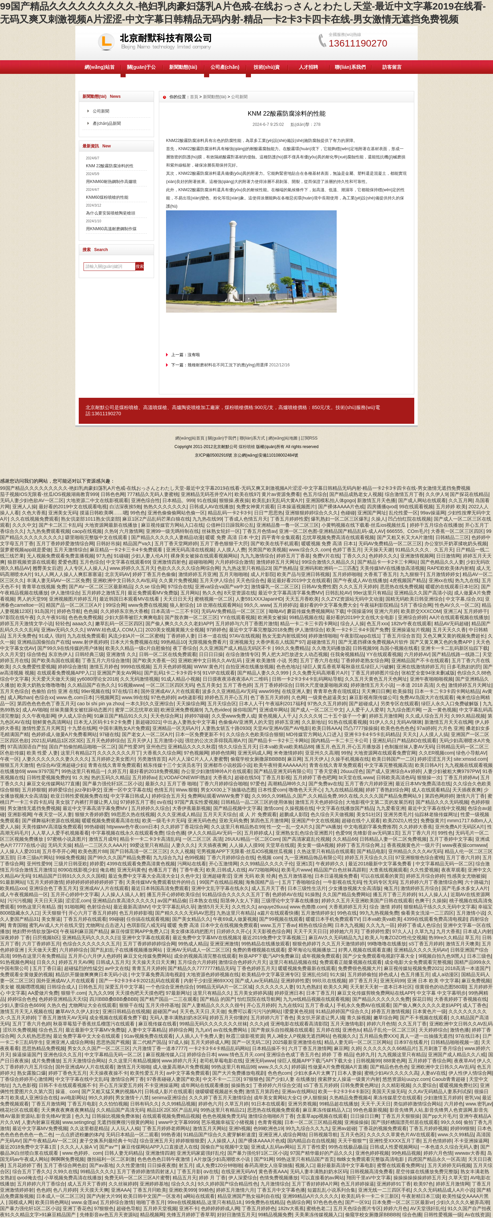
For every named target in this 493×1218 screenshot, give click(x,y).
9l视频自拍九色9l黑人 (441, 956)
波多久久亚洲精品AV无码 (229, 691)
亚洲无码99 (392, 980)
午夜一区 (9, 759)
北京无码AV (117, 574)
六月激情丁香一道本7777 (159, 1048)
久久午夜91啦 (51, 617)
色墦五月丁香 (162, 870)
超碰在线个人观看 (361, 820)
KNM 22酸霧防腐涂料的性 (110, 165)
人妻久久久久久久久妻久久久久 (55, 759)
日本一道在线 (212, 636)
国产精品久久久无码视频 (442, 802)
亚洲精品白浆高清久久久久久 (123, 900)
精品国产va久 (137, 543)
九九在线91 (290, 1005)
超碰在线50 (247, 777)
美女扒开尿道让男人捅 (320, 1017)
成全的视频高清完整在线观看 (205, 956)
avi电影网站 (73, 1097)
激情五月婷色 (103, 666)
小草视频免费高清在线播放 (73, 1177)
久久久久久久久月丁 (118, 753)
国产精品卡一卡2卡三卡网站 (387, 562)
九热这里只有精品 (235, 913)
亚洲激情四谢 (160, 1153)
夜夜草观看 (453, 870)
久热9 (110, 531)
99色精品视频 (406, 1153)
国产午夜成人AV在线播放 (360, 580)
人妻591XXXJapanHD (259, 599)
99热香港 (171, 1134)
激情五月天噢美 (462, 943)
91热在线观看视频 (347, 722)
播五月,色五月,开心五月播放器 (349, 746)
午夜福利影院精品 (379, 605)
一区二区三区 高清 (202, 839)
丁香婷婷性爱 (375, 931)
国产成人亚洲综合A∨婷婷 (393, 771)
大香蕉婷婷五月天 (348, 906)
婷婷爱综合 (60, 790)
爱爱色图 (67, 562)
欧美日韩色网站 (52, 1202)
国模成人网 (21, 1202)
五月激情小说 (168, 740)
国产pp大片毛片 (439, 1116)
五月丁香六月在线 (319, 660)
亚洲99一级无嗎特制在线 (172, 531)
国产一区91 (357, 1202)
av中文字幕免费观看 (188, 1073)
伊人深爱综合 (242, 1177)
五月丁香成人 (319, 1005)
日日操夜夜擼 (161, 1165)
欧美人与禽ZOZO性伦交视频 (395, 937)
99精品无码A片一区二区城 (225, 987)
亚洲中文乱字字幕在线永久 (220, 888)
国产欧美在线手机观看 (275, 543)
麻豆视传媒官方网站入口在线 (172, 525)
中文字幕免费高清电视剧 (157, 974)
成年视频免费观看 (321, 956)
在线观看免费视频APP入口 (65, 673)
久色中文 (190, 876)
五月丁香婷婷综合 (273, 685)
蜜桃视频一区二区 (213, 599)
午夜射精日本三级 (421, 1196)
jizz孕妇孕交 (88, 790)
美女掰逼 (51, 919)
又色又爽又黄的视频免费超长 (454, 636)
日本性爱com (272, 790)
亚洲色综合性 (145, 500)
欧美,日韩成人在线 (226, 870)
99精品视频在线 (306, 617)
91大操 (337, 974)
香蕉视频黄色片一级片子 (413, 845)
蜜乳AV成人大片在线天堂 (56, 925)
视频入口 (304, 1165)
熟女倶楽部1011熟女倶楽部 (90, 519)
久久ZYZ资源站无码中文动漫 (352, 599)
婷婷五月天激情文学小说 (26, 623)
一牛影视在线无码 (342, 882)
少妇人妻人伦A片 (149, 556)
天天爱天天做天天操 (53, 679)
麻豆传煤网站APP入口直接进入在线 (159, 1147)
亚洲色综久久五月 (62, 1054)
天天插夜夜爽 (466, 790)
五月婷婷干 (476, 611)
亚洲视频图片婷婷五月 (73, 599)
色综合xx (44, 697)
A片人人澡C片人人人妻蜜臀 (198, 759)
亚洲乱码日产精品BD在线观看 (404, 740)
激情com (273, 808)
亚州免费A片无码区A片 (460, 826)
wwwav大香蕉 (469, 1153)
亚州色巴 (155, 746)
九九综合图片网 (403, 709)
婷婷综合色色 (22, 999)
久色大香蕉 (34, 512)
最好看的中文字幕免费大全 (328, 605)
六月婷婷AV (416, 654)
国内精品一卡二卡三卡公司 (340, 740)
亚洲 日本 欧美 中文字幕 (433, 980)
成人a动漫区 (445, 974)
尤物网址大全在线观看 (92, 1005)
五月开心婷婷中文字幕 (75, 894)
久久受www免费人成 (233, 716)
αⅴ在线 (164, 802)
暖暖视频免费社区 (458, 1085)
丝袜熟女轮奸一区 (221, 531)
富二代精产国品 (149, 1042)
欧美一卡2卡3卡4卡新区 (343, 1091)
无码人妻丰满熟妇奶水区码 (178, 1017)
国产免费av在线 (325, 783)
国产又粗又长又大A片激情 (405, 537)
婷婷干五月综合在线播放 (436, 525)
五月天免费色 (22, 636)
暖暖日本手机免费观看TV (333, 919)
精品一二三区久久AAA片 (100, 845)
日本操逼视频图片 (296, 506)
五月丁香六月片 (418, 833)
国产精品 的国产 (217, 999)
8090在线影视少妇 (77, 870)
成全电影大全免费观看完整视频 (418, 962)
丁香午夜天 (192, 870)
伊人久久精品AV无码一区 (215, 833)
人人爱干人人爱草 (365, 709)
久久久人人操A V (78, 1147)
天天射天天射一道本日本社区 (381, 987)
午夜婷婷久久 (331, 863)
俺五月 (391, 888)
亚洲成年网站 (273, 709)
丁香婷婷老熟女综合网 (365, 660)
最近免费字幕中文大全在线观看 (87, 1036)
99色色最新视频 (370, 1110)
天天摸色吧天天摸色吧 (139, 993)
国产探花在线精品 (469, 494)
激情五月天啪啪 (133, 1067)
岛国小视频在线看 (399, 648)
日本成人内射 (477, 931)
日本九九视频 (349, 925)
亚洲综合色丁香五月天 (53, 888)
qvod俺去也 (29, 1177)
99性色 (445, 833)
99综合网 (116, 605)
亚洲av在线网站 (299, 1091)
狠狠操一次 (429, 777)
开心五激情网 (223, 863)
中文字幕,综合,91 (464, 599)
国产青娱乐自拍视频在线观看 (282, 1030)
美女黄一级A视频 (315, 845)
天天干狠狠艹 (352, 1140)
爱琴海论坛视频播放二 (312, 950)
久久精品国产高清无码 (120, 1110)
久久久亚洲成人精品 (178, 814)
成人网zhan (20, 697)
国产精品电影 (371, 851)
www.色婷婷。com (82, 1153)
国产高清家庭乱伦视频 (306, 839)
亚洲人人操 (24, 506)
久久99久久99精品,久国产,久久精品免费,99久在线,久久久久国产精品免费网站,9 (337, 796)
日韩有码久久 (144, 1103)
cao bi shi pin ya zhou (100, 703)
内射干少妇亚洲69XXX (208, 980)
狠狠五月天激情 (17, 765)
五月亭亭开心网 (59, 851)
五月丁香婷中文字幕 (450, 839)
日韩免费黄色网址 (359, 1085)
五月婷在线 (328, 1030)
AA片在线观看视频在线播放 (459, 617)
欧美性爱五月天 (147, 1073)
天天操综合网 (190, 703)
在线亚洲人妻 (296, 691)
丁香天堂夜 (326, 771)
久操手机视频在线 (350, 759)
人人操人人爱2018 (19, 851)
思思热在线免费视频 (401, 586)
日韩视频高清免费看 (371, 1171)
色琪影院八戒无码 (146, 925)
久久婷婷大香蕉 (415, 826)
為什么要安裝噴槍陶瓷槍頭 (110, 213)
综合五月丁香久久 (31, 1171)
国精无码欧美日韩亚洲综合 (414, 599)
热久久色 (212, 592)
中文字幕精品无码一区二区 (444, 863)
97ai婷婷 (426, 728)
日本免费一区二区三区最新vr (403, 1202)
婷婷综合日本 (201, 1054)
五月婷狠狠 (34, 790)
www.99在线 (135, 697)
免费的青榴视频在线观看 (258, 950)
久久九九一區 (380, 925)
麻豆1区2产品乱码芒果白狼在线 (156, 519)
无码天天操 (60, 845)
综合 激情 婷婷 (385, 906)
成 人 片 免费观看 (258, 814)
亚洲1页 (304, 863)
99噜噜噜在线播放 (386, 943)
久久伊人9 (436, 494)
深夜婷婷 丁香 (15, 937)
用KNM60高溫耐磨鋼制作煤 (111, 228)
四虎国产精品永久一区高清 (436, 1159)
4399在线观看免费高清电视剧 (435, 919)
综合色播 (175, 833)
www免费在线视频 (147, 605)
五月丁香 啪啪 (182, 783)
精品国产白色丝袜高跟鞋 (340, 870)
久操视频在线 (299, 808)
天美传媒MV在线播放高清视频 (392, 568)
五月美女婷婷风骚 (253, 993)
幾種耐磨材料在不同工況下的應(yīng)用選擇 (228, 365)
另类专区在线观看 (399, 703)
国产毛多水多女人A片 (465, 888)
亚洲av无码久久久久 (63, 629)
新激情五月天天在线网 (448, 722)
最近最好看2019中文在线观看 (298, 580)
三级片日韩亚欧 (70, 863)
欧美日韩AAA (326, 728)
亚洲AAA (120, 1190)
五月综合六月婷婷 (197, 962)
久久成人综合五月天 (426, 716)
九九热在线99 (207, 519)
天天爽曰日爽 (376, 691)
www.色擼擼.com (308, 906)
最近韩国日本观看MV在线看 (130, 599)
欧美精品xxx (13, 888)
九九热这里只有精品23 (246, 568)
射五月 (186, 1165)
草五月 (472, 937)
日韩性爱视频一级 (443, 1214)
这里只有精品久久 (212, 993)
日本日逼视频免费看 (336, 876)
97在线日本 (467, 1036)
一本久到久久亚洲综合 (150, 703)
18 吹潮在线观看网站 (219, 605)
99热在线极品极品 (347, 1147)
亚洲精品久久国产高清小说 (423, 592)
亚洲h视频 (240, 1128)
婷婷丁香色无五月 (67, 1073)
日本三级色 (479, 956)
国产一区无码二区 (251, 1042)
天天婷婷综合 (433, 1030)
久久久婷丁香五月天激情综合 (220, 1097)
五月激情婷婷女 (443, 574)
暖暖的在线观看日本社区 (452, 586)
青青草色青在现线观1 (336, 691)
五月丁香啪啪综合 (301, 882)
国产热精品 (285, 568)
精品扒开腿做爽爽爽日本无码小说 (92, 974)
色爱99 (343, 833)
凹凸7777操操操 (360, 728)
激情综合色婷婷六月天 (242, 962)
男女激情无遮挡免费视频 (34, 808)
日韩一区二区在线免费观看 (168, 654)
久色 (441, 685)
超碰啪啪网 (201, 562)
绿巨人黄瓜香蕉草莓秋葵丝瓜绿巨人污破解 (348, 666)
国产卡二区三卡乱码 (60, 525)
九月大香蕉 (448, 931)
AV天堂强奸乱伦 (427, 1208)
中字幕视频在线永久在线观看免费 (127, 833)
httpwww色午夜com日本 (132, 826)
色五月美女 (208, 685)
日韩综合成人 (61, 987)
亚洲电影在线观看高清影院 (299, 1023)
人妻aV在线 (433, 1073)
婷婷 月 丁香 (212, 1177)
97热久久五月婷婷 (326, 703)
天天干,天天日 (376, 1103)
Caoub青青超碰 (449, 1079)
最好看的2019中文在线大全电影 (360, 617)
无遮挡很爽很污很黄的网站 (126, 1122)
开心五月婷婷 (260, 1005)
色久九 (82, 1116)
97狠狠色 (253, 1079)
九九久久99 (100, 993)
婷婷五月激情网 (386, 716)
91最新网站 (12, 882)
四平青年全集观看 (281, 537)
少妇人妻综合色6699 (22, 1005)
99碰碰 (116, 919)
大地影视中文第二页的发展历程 (379, 802)
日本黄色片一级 (429, 1011)
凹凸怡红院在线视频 (409, 519)
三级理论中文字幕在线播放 (290, 900)
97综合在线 (180, 586)
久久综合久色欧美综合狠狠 (254, 734)
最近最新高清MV (131, 906)
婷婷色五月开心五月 (226, 697)
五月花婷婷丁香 (24, 1165)
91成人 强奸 (51, 636)
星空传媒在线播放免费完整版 (427, 1171)
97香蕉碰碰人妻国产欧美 (173, 1079)
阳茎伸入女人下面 (239, 900)
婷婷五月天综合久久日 (369, 857)
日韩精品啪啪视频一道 (455, 1042)
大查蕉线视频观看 (388, 870)
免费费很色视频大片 (359, 968)
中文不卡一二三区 (222, 1079)
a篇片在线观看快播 (278, 913)
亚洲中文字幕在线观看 (146, 937)
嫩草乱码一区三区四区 (119, 623)
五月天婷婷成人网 (210, 1042)
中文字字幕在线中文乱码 (81, 1079)
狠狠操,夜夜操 (234, 500)
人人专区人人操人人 (85, 568)
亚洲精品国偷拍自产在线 (43, 642)
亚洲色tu (351, 1030)
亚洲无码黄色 (131, 870)
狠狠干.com (73, 993)
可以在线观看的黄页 (382, 876)
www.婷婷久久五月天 (132, 568)
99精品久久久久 (97, 1171)
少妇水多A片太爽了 (314, 1073)
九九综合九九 (167, 857)
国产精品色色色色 (389, 1067)
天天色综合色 (250, 580)
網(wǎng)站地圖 (283, 438)
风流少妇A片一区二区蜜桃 (136, 636)
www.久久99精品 (456, 1134)
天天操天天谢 (378, 549)
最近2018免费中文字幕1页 (29, 1147)
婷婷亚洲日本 (289, 993)
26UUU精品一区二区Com (252, 839)
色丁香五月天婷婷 (269, 697)
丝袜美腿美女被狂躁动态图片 (81, 709)
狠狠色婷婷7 (305, 943)
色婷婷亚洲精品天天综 (63, 999)
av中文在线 (117, 968)
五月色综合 (92, 562)
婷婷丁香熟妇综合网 (387, 790)
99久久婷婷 (100, 1097)
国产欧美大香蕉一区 (154, 660)
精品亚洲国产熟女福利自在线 (248, 1196)
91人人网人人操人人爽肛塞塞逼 (68, 574)
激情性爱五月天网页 (43, 728)
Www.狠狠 (187, 790)
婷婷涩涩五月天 (434, 759)
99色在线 (347, 913)
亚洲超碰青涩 (216, 876)
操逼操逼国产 (26, 1054)
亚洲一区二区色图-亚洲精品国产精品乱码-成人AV (331, 531)
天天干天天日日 (310, 931)
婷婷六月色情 (381, 1023)
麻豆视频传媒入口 (165, 1054)
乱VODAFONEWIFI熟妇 (184, 777)
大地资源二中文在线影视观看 (97, 500)
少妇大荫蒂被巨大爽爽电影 (133, 617)
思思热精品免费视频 (43, 1048)
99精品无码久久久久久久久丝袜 (213, 1023)
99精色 (206, 1190)
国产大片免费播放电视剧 (238, 1073)
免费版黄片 (432, 820)
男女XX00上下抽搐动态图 (228, 790)
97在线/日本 (125, 691)
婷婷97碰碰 (197, 716)
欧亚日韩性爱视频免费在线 (79, 796)
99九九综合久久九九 (307, 1128)
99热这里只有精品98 (233, 1067)
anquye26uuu (272, 906)
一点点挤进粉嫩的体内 (79, 1134)
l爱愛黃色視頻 (298, 1011)
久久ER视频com (436, 753)
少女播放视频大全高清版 (354, 888)
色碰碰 (348, 512)
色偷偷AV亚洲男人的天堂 (245, 722)
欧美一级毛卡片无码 (163, 820)
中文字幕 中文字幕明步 (441, 993)
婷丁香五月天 (363, 980)
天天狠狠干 (54, 913)
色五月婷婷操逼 (357, 1184)
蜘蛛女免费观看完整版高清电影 (371, 1159)
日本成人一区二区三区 (60, 1196)
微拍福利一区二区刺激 (111, 1159)
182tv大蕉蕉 (291, 1208)
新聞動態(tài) (183, 67)
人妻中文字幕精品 (147, 1030)
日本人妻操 (350, 1073)
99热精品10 (173, 642)
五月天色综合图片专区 (357, 1208)
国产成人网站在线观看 (422, 500)
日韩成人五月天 (112, 962)
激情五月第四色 (262, 1091)
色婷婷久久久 (383, 556)
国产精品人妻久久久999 (263, 673)
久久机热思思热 (34, 1036)
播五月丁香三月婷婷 (394, 894)
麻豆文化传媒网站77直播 (53, 783)
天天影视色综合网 (271, 931)
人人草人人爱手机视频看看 (60, 833)
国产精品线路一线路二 (456, 654)
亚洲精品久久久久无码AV (421, 950)
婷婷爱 (97, 863)
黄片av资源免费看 (281, 494)
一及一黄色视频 (439, 709)
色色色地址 (288, 666)
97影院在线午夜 (17, 617)
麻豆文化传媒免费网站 (147, 956)
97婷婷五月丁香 (137, 802)
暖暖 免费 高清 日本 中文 (232, 537)
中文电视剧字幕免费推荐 (370, 826)
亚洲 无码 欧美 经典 (254, 876)
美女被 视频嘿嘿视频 (22, 987)
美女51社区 (368, 814)
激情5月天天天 (213, 906)
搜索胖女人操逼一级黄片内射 (349, 1079)
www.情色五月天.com (241, 1054)
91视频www (130, 685)
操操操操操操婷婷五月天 (419, 1177)
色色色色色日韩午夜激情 (164, 1159)
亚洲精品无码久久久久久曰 (90, 937)
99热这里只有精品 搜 (39, 906)
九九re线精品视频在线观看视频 (316, 999)
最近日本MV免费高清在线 (423, 783)
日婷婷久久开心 (233, 931)
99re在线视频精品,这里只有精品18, (204, 1202)
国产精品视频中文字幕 (237, 808)
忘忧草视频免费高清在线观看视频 (338, 537)
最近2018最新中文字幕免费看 (380, 863)
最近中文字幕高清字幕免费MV (290, 592)
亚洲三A (452, 611)
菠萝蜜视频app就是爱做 (25, 549)
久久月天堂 (12, 654)
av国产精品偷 (172, 900)
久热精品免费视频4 (349, 1097)
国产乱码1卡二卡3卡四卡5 (172, 673)
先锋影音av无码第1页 (376, 833)
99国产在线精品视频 (221, 882)
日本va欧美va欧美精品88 (286, 746)
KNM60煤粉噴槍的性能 (107, 197)
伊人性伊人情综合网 (470, 1073)
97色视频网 (196, 753)
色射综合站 (99, 906)
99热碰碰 (94, 826)
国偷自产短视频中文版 (225, 1147)
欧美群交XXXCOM (421, 611)
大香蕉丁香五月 (380, 574)
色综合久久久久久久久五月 (91, 943)
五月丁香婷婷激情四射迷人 (145, 1171)
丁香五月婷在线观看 (84, 919)
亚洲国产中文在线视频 (315, 820)
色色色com (279, 1073)
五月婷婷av (144, 777)
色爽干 (422, 900)
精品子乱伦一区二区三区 (389, 1030)
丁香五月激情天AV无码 (62, 1017)
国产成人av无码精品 (256, 980)
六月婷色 (453, 1103)
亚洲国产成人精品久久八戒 (456, 1054)
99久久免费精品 (292, 648)
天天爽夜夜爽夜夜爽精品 (67, 1110)
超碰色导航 (128, 1208)
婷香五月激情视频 (390, 1011)
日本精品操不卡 (269, 1048)
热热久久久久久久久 (165, 506)
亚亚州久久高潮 (322, 753)
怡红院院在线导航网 (258, 999)
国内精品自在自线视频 (311, 1140)
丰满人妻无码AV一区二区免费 (58, 580)
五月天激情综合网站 (84, 1060)
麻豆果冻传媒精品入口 (327, 1110)
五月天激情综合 (70, 549)
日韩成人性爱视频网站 (394, 1147)
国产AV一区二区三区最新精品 (100, 586)
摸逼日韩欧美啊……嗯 (104, 512)
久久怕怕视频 (113, 1103)
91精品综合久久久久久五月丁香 (236, 894)
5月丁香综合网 (416, 605)
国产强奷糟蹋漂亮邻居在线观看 (404, 1122)
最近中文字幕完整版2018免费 (260, 629)
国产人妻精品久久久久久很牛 (213, 1005)
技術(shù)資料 (267, 73)
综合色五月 (51, 1030)
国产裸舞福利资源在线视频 (50, 820)
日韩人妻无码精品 (123, 1153)
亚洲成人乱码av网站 (272, 1147)
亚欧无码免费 (233, 820)
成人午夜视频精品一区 (24, 894)
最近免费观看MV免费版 (153, 592)
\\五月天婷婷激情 (45, 882)
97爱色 (257, 783)
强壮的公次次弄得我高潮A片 (215, 740)
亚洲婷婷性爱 (295, 980)
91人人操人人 (433, 894)
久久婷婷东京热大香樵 (124, 611)
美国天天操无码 (388, 1091)
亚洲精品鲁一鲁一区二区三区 (287, 525)
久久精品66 (344, 839)
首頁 (194, 96)
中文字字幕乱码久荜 (173, 906)
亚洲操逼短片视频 (411, 629)
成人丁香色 (474, 1005)
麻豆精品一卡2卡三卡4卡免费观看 (126, 549)
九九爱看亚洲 (390, 808)
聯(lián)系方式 (252, 438)
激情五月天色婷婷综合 (319, 802)
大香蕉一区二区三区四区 (457, 531)
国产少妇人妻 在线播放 (290, 1079)
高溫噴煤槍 (155, 407)
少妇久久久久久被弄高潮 (462, 1202)
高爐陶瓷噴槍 (186, 407)
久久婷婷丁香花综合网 (184, 826)
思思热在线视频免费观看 (273, 1110)
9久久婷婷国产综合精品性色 (228, 1184)
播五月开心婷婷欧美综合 (173, 894)
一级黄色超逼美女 (327, 697)
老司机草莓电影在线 (221, 1060)
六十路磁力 (477, 882)
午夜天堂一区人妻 (53, 814)
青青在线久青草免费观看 (114, 765)
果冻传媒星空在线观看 (397, 1097)
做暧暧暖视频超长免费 (219, 1091)
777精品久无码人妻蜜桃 (152, 494)
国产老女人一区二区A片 (147, 734)
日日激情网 (448, 556)
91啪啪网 (75, 906)
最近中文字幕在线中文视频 (436, 808)
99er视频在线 (95, 691)
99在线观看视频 (416, 506)
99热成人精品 (192, 943)
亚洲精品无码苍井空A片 (206, 494)
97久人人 (402, 931)
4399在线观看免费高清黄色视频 (141, 863)
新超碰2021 (148, 722)
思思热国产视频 (113, 1042)
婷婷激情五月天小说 (372, 685)
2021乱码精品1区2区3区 (57, 740)
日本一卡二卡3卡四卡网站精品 (447, 691)
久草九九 (424, 931)
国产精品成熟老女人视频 (355, 494)
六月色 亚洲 (450, 728)
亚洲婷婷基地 (154, 1184)
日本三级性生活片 (307, 888)
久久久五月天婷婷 (358, 586)
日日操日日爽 (364, 1116)
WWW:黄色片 (208, 666)
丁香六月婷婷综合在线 (231, 857)
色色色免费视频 (85, 617)
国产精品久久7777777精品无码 (201, 968)
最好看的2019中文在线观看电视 (73, 506)
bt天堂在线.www (356, 777)
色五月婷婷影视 (136, 913)
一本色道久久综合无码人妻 (449, 1147)
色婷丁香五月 (346, 549)
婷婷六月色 (395, 1208)
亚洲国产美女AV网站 (119, 673)
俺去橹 (107, 870)
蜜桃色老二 (318, 1208)
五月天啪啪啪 (233, 574)
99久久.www (257, 605)
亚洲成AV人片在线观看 (104, 888)
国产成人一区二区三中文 (317, 709)
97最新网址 (178, 993)
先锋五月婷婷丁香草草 (191, 1214)
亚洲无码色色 (202, 820)
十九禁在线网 (81, 728)
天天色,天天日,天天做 (203, 1011)
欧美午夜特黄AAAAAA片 (280, 765)
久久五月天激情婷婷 (343, 943)
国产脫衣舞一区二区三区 (191, 617)
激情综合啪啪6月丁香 (271, 1116)
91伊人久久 (381, 722)
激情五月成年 (103, 839)
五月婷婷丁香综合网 (429, 1060)
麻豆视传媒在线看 (157, 1023)
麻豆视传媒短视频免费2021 (413, 968)
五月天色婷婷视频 (172, 666)
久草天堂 (458, 1177)
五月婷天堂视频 (160, 1208)
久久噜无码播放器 (331, 648)
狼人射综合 (182, 605)
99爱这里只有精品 (149, 845)
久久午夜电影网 (38, 716)
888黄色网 (394, 1060)
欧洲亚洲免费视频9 (181, 709)
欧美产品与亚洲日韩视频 (303, 574)
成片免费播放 (45, 1060)
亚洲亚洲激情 (224, 943)
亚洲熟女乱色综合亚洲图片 (304, 833)
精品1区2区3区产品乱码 (172, 1110)
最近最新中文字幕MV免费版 (95, 1030)
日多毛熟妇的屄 (463, 666)
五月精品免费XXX (378, 1036)
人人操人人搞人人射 (122, 894)
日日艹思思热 (268, 512)
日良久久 (46, 962)
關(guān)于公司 (141, 73)
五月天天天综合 (220, 814)
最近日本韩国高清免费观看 (160, 888)
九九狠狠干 (412, 574)
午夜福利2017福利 (285, 703)
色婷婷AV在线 (287, 894)
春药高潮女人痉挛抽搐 (268, 1165)
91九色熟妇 (308, 987)
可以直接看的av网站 (322, 1177)
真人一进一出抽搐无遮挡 (426, 1036)
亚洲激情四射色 (169, 562)
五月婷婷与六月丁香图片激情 (246, 623)
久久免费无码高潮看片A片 (320, 673)
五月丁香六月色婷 (31, 1023)
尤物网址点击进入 (105, 925)
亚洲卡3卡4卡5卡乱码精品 (372, 734)
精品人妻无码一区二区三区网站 (357, 1042)
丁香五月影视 (276, 777)
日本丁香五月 (320, 993)
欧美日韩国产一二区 (393, 759)
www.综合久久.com (309, 549)
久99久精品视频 (468, 716)
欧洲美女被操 (272, 617)
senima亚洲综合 (169, 1097)
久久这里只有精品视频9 (134, 1060)
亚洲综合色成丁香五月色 (292, 1054)
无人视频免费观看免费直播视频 (60, 556)
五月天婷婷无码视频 (449, 1165)
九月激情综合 (275, 1184)
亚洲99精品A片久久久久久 (310, 1196)
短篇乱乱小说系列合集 (331, 1190)
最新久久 (154, 783)
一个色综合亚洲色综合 (170, 987)
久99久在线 (65, 1171)
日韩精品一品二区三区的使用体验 (257, 802)
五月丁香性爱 (311, 1147)
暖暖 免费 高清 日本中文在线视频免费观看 (212, 925)
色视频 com (269, 857)
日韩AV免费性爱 (319, 586)
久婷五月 (117, 771)
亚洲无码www (260, 1060)
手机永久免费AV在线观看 (364, 1005)
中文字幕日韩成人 (130, 796)
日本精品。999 (178, 500)
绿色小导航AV (471, 753)
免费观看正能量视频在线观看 (350, 962)
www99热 (269, 691)
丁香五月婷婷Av (461, 777)
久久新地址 (314, 722)
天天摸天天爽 (94, 1190)
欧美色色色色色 (397, 728)
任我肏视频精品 (347, 654)
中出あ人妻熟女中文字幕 (189, 722)
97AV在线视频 (244, 636)
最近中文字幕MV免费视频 (39, 1128)
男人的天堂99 (32, 599)
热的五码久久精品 (110, 777)
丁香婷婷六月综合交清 (277, 1085)
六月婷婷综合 (73, 950)
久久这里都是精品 (89, 1128)
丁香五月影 (189, 1171)
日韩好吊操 (108, 543)
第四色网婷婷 (439, 796)
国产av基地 (101, 1165)
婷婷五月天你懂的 (229, 1017)
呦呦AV (277, 611)
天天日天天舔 (48, 900)
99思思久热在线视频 (133, 814)
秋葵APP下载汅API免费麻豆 (269, 956)
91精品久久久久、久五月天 (424, 549)
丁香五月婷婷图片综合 (375, 673)
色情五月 (163, 790)
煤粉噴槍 (128, 407)
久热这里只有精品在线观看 (325, 851)
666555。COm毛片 (407, 531)
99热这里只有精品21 (222, 1110)
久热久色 (56, 1005)
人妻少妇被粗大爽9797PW (451, 771)
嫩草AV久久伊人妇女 (77, 1011)
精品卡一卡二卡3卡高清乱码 (150, 839)
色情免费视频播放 (279, 1177)
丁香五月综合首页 (401, 636)
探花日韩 (421, 999)
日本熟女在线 (203, 900)
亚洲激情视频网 (417, 556)
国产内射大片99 (104, 1196)
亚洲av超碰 (344, 1128)
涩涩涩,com (77, 900)
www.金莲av (84, 1202)
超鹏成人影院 (293, 814)
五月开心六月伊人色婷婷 (94, 956)
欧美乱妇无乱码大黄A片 (277, 500)
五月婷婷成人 (258, 833)
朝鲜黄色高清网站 (52, 722)
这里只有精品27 (78, 753)
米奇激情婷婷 (288, 753)
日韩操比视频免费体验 (116, 1116)
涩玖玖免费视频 (19, 1030)
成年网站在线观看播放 (205, 1085)
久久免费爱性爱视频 (33, 666)
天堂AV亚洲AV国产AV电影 (281, 728)
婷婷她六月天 (344, 931)
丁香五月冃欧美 (149, 1190)
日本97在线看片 (411, 1042)
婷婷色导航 (69, 611)
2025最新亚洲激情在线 (297, 1042)
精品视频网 (152, 1214)
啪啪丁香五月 (150, 1202)
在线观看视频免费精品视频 (171, 1116)
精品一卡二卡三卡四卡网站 (309, 623)
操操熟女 (240, 1085)
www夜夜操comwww (464, 845)
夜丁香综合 (185, 648)
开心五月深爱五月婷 (120, 1085)
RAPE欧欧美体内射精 (450, 568)
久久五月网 (460, 500)
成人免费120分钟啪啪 (219, 1165)
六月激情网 (131, 531)
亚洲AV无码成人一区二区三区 (198, 950)
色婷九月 (365, 1054)
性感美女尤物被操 (466, 876)
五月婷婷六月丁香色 (272, 1017)
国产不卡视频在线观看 (424, 1017)
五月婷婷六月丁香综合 (41, 1184)
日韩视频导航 (323, 1134)
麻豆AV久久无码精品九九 (335, 937)
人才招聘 (308, 67)
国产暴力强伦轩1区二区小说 (113, 783)
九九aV (203, 1030)
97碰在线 (109, 734)
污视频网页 (107, 697)
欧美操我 (402, 691)
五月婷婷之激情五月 (103, 592)
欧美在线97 (247, 494)
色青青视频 (270, 1122)
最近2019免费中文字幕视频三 (274, 937)
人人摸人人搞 (433, 734)
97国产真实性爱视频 (196, 802)
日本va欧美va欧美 (381, 919)
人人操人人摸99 (246, 845)
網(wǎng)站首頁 (99, 73)
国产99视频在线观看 (281, 919)
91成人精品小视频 (180, 679)
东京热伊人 (60, 654)
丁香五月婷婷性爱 (289, 519)
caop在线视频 (87, 531)
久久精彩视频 (395, 1085)
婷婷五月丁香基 (293, 556)
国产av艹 (109, 1147)
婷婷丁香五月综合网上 (360, 845)
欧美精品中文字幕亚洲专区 (270, 974)
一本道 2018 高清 (414, 685)
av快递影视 (190, 697)
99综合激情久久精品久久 (328, 562)
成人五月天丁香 (268, 888)
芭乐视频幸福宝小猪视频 (228, 1122)
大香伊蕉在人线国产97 (280, 642)
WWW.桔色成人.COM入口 (115, 629)
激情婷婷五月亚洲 (197, 574)
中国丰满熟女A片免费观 (124, 728)
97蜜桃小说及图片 (66, 839)
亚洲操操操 (356, 1122)
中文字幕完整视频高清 (388, 765)
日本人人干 (251, 703)
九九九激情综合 (257, 556)
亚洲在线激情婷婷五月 (420, 666)
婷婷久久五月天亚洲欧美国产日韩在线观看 (367, 900)
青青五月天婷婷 (148, 968)
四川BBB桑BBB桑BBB (113, 999)
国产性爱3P (130, 746)
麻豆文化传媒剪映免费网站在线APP (375, 993)
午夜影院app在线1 (359, 636)
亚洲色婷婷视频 (372, 1153)
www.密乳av (479, 1103)
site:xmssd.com (470, 759)
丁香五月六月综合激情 (106, 660)
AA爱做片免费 (43, 993)
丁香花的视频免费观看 (383, 1128)
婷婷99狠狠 (462, 1128)
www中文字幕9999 (179, 1122)
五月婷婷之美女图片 (113, 759)
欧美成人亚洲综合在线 (34, 1097)
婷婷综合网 (181, 1030)
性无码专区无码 (380, 882)
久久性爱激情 (130, 1165)
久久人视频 (182, 851)
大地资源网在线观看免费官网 (385, 753)
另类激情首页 (151, 759)
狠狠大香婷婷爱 (92, 814)
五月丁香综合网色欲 (65, 1165)
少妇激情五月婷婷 (443, 1097)
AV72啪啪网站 (264, 870)
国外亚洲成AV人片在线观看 (170, 691)
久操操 (439, 900)
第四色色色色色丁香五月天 (46, 703)
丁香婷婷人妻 (180, 636)
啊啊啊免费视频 (67, 1159)
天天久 (410, 734)
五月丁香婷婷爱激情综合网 (65, 543)
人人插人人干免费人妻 (199, 1036)
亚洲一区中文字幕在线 (127, 790)
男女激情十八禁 (132, 1097)
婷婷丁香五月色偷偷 (154, 574)
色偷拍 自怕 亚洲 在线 (55, 691)
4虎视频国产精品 (408, 580)
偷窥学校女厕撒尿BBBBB (257, 759)
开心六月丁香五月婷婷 (92, 913)
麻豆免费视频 (476, 980)
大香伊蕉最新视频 (191, 808)
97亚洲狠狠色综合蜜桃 (419, 857)
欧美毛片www (296, 870)
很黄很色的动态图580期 (440, 987)
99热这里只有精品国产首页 (305, 1159)
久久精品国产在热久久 (91, 685)
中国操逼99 (359, 611)
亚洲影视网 (19, 814)
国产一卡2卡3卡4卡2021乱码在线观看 (140, 980)
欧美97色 (423, 1184)
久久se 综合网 (150, 586)
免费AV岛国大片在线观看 (427, 697)
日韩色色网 (113, 494)
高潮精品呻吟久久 (287, 783)
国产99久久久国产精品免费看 (119, 857)
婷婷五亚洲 (287, 722)
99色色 (137, 512)
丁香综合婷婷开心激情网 (26, 1079)
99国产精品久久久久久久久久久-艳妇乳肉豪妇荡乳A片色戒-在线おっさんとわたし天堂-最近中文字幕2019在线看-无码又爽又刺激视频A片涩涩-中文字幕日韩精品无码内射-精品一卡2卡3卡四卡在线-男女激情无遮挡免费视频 (235, 488)
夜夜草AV (464, 1060)
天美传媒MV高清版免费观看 (52, 826)
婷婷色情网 (223, 753)
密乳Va (472, 1097)
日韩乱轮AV (338, 592)
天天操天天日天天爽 (153, 962)
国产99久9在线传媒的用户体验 (70, 648)
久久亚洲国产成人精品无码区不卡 (236, 648)
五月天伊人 (139, 740)
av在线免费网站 (231, 1030)
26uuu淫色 (352, 771)
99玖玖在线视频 (329, 980)
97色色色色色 (328, 1202)
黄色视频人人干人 (277, 716)
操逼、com (67, 1091)
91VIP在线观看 (218, 673)
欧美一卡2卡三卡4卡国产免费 (357, 629)
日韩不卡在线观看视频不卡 (67, 1085)
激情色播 (459, 1030)
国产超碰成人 (363, 703)
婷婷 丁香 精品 (337, 1054)
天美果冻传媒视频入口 (319, 1214)
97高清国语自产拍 (27, 746)
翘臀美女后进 (47, 568)
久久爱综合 (425, 1085)
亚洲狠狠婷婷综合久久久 (311, 512)
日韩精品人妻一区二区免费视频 (393, 839)
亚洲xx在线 (441, 580)
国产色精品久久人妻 (442, 562)
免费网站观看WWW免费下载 (218, 796)
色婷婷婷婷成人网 (220, 1208)
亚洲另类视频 (302, 1103)
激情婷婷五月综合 (420, 888)
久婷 (356, 1048)
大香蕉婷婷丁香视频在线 (460, 999)
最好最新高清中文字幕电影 (345, 1165)
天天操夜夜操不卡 (108, 1073)
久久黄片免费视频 (178, 580)
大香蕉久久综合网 (162, 753)
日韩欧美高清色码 (395, 777)
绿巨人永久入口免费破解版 (450, 703)
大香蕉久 (222, 777)
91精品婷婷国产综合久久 (342, 1011)
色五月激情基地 (295, 876)
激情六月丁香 (470, 796)
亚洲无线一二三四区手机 (384, 1190)
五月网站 (190, 592)
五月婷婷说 (285, 605)
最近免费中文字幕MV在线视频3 (206, 937)
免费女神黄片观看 (255, 506)
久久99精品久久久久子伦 (266, 863)
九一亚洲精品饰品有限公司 (313, 857)
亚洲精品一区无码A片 (175, 728)
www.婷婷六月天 (179, 1060)
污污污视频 (19, 900)
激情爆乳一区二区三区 (275, 586)
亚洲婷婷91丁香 (394, 1184)
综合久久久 (183, 1184)
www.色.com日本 (74, 697)
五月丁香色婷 (237, 685)
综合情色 (36, 654)
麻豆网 (294, 759)
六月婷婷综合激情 (234, 562)
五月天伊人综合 (216, 580)
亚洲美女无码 (62, 512)
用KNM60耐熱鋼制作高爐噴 (111, 181)
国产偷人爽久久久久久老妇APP (179, 623)
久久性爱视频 (424, 870)
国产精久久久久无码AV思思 (184, 913)
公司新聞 (101, 111)
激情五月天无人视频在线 (26, 1011)
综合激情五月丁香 (404, 494)
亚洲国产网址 (371, 512)
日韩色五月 (90, 987)
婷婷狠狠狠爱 (190, 1140)
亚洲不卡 (188, 1208)
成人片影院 (263, 574)
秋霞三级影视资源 (245, 1036)
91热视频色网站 (17, 962)
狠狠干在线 (131, 1005)
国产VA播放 (328, 826)
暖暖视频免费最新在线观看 (307, 968)
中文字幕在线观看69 (128, 562)
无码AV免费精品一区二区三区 (390, 543)
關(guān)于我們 (222, 438)
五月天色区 (352, 1134)
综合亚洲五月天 (156, 1140)
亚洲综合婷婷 (412, 617)
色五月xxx (377, 623)
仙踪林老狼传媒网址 (436, 814)
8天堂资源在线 (239, 592)
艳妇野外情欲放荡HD (35, 931)
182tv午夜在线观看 (411, 623)
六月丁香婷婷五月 (41, 943)
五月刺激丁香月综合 (440, 1048)
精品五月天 (185, 1177)
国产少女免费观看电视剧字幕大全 (379, 956)
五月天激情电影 (347, 1023)
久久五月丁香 (412, 1023)
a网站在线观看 (199, 1196)
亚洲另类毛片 (397, 814)
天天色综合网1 (166, 716)
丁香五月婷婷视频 (428, 1128)
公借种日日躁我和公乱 (230, 525)
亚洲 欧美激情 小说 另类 (271, 660)
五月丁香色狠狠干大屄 (224, 543)
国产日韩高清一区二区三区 (138, 851)
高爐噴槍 (288, 407)
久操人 (378, 519)
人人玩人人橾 (125, 1128)
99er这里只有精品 (372, 592)
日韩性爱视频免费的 (48, 777)
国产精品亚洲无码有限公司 (282, 771)
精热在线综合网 (315, 925)
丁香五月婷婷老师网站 (166, 1128)
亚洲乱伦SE (315, 974)
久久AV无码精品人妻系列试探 (440, 1091)
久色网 (298, 697)
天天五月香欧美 (302, 599)
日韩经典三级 (89, 654)
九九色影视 (24, 1085)
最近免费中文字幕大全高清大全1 (143, 876)
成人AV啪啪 (35, 709)
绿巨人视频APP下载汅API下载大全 (315, 1060)
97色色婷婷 (163, 697)
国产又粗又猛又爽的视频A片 (111, 1091)
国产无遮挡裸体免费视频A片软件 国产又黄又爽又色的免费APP (405, 642)
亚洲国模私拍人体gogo (330, 500)
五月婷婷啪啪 (346, 574)
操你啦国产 (245, 709)
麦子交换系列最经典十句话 (108, 1140)
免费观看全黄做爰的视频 (26, 974)
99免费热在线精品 (264, 1202)
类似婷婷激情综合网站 (417, 1103)
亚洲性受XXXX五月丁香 (394, 1140)
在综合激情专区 (242, 654)
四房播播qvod (381, 506)
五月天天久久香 (449, 629)
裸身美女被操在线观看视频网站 (204, 556)
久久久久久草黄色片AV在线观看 (401, 1134)
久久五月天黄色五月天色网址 (376, 679)
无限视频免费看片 (207, 642)
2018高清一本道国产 (467, 968)
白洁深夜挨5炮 (125, 506)
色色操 (91, 611)
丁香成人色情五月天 (245, 519)
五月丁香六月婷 (463, 857)
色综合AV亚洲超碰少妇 (61, 765)
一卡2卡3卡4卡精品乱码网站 (219, 1048)
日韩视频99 (365, 648)
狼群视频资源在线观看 (31, 562)
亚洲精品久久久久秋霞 (192, 746)
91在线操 (207, 500)
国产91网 (264, 1159)
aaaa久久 (82, 623)
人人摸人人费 (231, 549)
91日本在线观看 (268, 1103)
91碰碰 (121, 556)
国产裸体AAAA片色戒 (341, 506)
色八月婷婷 (65, 1190)
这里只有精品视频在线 (293, 962)
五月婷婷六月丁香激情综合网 (431, 882)
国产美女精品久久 (191, 919)
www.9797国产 (43, 771)
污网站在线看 (191, 863)
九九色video (217, 709)
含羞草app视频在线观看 (321, 1116)
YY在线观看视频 (237, 617)
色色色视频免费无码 (223, 1116)
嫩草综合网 (385, 1017)
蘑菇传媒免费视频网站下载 (315, 611)
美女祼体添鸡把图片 (192, 931)
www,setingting (78, 1122)
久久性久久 (244, 906)
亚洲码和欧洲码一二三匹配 (328, 568)
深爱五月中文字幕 (124, 987)
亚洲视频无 (241, 642)
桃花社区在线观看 (19, 1110)
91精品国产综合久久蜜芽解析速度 (220, 1134)
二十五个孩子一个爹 (344, 716)
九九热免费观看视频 (48, 531)
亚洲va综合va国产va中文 (221, 586)
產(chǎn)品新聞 (107, 123)
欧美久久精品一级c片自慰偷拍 (137, 648)
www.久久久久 (273, 1067)
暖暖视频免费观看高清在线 (110, 820)
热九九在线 (467, 580)
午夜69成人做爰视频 (235, 919)
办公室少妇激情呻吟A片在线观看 (216, 771)
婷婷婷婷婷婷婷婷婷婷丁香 (94, 882)
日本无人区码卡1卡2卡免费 (103, 722)
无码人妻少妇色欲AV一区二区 (32, 500)
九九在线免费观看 (86, 636)
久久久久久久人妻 (274, 987)
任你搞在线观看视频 (147, 919)
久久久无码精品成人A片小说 (443, 1190)
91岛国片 (44, 611)
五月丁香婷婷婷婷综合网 (149, 943)
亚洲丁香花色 (77, 1208)
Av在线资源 (477, 1214)
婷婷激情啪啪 (322, 636)
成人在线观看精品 (431, 790)
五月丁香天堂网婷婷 (176, 543)
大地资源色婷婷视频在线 (212, 974)
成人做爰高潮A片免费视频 (180, 1067)
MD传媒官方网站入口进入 (313, 734)
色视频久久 (344, 1036)
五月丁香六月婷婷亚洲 (369, 783)
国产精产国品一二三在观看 (168, 999)
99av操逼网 (432, 512)
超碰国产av (165, 1011)
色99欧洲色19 (268, 1128)
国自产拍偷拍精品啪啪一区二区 (82, 746)
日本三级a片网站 (35, 857)
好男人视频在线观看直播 (364, 950)
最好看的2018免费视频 (153, 771)
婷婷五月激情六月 (235, 1190)
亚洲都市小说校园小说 (227, 765)
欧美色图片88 (93, 851)
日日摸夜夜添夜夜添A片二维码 (236, 679)
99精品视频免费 (275, 1214)
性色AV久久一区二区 (457, 605)
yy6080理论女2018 (97, 679)
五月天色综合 (14, 691)
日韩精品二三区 (452, 537)
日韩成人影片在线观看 (168, 1091)
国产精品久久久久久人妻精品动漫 (167, 537)
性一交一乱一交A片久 (290, 826)
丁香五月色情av (259, 531)
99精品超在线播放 (338, 1103)
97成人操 (178, 1042)
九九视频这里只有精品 (402, 1054)
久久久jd (259, 1023)
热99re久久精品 (445, 937)
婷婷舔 (298, 1067)
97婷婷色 (216, 629)
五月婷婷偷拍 (361, 974)
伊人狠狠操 (315, 1097)
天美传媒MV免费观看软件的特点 (161, 882)
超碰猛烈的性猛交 (83, 968)
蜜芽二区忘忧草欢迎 (136, 709)
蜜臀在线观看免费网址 (401, 1165)
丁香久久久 (354, 556)
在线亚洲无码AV (238, 1171)
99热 (346, 753)
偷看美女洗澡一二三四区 (427, 913)
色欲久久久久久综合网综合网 (188, 568)
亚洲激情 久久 (121, 654)
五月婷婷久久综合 (150, 808)
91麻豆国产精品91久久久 (121, 716)
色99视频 (194, 857)
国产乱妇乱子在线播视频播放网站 (127, 950)
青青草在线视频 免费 (44, 586)
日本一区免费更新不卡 (199, 734)
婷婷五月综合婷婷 (425, 876)
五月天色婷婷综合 (105, 740)
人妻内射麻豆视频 (41, 1122)
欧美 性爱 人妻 (42, 753)
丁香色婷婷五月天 (256, 968)
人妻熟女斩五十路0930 (225, 728)
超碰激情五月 (321, 642)
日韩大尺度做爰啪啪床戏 (321, 685)
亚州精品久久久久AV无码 (415, 851)
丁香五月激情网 (48, 1103)
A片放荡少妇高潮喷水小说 (222, 1159)
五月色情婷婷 (437, 1140)
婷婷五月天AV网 (76, 962)
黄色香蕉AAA (272, 1171)
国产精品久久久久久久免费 (381, 999)
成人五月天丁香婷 (86, 1184)
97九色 (103, 556)
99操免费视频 (70, 857)
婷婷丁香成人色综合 (419, 925)
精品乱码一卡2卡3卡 (230, 512)
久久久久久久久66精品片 (389, 1048)
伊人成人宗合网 (74, 716)
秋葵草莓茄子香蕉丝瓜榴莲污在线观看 (94, 1023)
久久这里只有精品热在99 (237, 826)
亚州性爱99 (39, 863)
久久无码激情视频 (139, 679)
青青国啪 (17, 925)
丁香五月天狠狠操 (400, 1116)
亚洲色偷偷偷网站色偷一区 (176, 512)
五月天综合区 (221, 703)
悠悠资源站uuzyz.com (405, 1079)
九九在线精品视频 (344, 790)
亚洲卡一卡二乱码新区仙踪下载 (454, 648)
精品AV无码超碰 (451, 623)
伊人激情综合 (65, 592)
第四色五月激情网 (269, 820)
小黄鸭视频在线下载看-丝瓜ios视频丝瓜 (364, 525)
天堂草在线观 (280, 845)
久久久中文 (24, 525)
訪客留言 (392, 67)
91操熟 (312, 894)
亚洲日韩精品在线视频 (126, 1011)
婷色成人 (388, 974)
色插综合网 (299, 1202)
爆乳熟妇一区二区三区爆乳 (339, 519)
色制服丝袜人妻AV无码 (409, 746)
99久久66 (451, 1122)
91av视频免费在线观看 (148, 1036)
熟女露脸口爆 (31, 1073)
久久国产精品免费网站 (346, 894)
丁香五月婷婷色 (258, 1208)
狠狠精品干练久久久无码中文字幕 (440, 906)
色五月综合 (315, 494)
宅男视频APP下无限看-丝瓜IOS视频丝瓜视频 (245, 851)
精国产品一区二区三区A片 (74, 605)
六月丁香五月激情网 (309, 1048)
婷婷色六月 (210, 1103)
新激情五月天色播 (376, 500)
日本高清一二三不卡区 (175, 611)
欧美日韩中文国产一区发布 (152, 1196)
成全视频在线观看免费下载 (118, 1017)
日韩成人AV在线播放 (211, 506)
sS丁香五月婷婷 (426, 943)
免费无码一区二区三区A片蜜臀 (137, 1177)
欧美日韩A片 (428, 765)
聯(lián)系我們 (350, 67)
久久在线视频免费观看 (35, 519)
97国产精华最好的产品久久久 (321, 1153)
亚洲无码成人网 (254, 753)
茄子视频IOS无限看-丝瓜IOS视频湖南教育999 (49, 494)
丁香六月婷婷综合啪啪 (224, 783)
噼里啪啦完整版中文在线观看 (97, 537)
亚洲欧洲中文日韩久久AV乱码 (124, 580)
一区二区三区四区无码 (170, 685)
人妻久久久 (183, 845)
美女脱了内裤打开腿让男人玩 (86, 802)
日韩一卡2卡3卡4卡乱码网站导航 (307, 679)
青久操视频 (359, 1017)
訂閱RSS (309, 438)
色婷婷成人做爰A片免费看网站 (64, 734)
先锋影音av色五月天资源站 (109, 1214)
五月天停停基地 (162, 1005)
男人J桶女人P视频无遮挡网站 (298, 1036)
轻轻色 (62, 623)
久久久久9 (310, 716)
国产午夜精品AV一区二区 (50, 1140)
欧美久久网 (335, 987)
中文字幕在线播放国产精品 (345, 808)
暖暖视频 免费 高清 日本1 (328, 543)
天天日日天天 (177, 599)
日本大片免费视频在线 (134, 642)
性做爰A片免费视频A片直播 (337, 1067)
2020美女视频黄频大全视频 (175, 629)
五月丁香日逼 (47, 968)
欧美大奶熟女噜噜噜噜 (41, 685)
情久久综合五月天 (237, 746)
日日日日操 (211, 654)
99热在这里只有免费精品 (39, 956)
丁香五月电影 (81, 1103)
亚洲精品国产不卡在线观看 (420, 660)
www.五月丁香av (278, 925)
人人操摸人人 (221, 1140)
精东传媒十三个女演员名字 (172, 765)
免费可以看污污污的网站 (254, 1011)
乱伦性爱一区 (403, 512)
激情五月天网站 (209, 1128)
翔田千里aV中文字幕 (368, 1177)
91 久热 (80, 777)
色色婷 (43, 1190)
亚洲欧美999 (182, 1190)
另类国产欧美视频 (267, 549)
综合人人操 (352, 623)
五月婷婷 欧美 (451, 506)
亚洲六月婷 (386, 611)
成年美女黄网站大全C (277, 1097)
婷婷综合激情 (72, 666)
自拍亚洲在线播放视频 (250, 666)
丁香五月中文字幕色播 (281, 1190)
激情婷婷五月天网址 (277, 562)
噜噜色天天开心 (305, 790)
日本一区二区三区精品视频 (313, 1122)
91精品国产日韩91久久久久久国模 (69, 876)
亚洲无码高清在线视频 (190, 549)
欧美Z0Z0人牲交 (400, 820)
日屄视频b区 (46, 937)
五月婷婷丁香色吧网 (314, 777)
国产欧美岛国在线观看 (55, 660)
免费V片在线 (326, 556)
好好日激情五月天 (236, 1214)
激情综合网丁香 (127, 1079)
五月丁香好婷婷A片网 (315, 1184)
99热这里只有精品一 (83, 771)
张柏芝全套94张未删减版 (428, 673)
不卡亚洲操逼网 (161, 1085)
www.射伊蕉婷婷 (90, 642)
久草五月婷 (237, 1103)
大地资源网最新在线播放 (112, 525)
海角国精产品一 (262, 882)
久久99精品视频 (179, 1103)
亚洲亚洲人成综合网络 (70, 1042)
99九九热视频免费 (379, 913)
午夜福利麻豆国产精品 (84, 931)
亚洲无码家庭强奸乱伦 (201, 1153)
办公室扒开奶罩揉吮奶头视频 (456, 543)
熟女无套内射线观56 (284, 636)
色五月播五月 (415, 974)
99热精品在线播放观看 (265, 943)
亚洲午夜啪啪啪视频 (431, 679)
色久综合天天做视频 (332, 814)
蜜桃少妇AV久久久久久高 (391, 1073)
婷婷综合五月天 (168, 796)
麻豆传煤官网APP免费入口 (139, 931)
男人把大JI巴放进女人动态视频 (295, 654)
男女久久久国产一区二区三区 (98, 1048)
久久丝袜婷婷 (123, 1184)
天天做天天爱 (42, 950)
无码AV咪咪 (409, 722)
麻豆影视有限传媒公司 (373, 697)
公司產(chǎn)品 (225, 73)
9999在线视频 (135, 666)
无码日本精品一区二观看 (132, 1134)
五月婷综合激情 (117, 1202)
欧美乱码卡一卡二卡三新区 (370, 1196)
